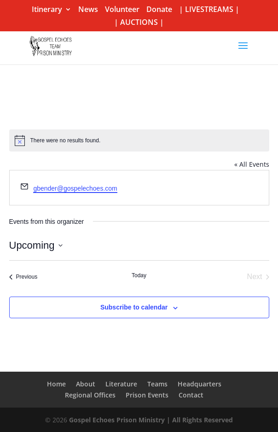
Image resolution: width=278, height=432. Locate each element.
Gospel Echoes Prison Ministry (117, 419)
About (85, 383)
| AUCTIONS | (139, 22)
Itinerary (47, 10)
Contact (191, 395)
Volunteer (122, 10)
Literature (121, 383)
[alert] (139, 140)
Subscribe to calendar (134, 307)
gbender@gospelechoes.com (75, 188)
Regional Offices (90, 395)
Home (56, 383)
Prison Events (147, 395)
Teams (157, 383)
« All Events (251, 164)
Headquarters (199, 383)
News (88, 10)
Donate (159, 10)
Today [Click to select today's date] (139, 275)
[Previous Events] (23, 277)
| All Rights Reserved (199, 419)
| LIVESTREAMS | (209, 10)
